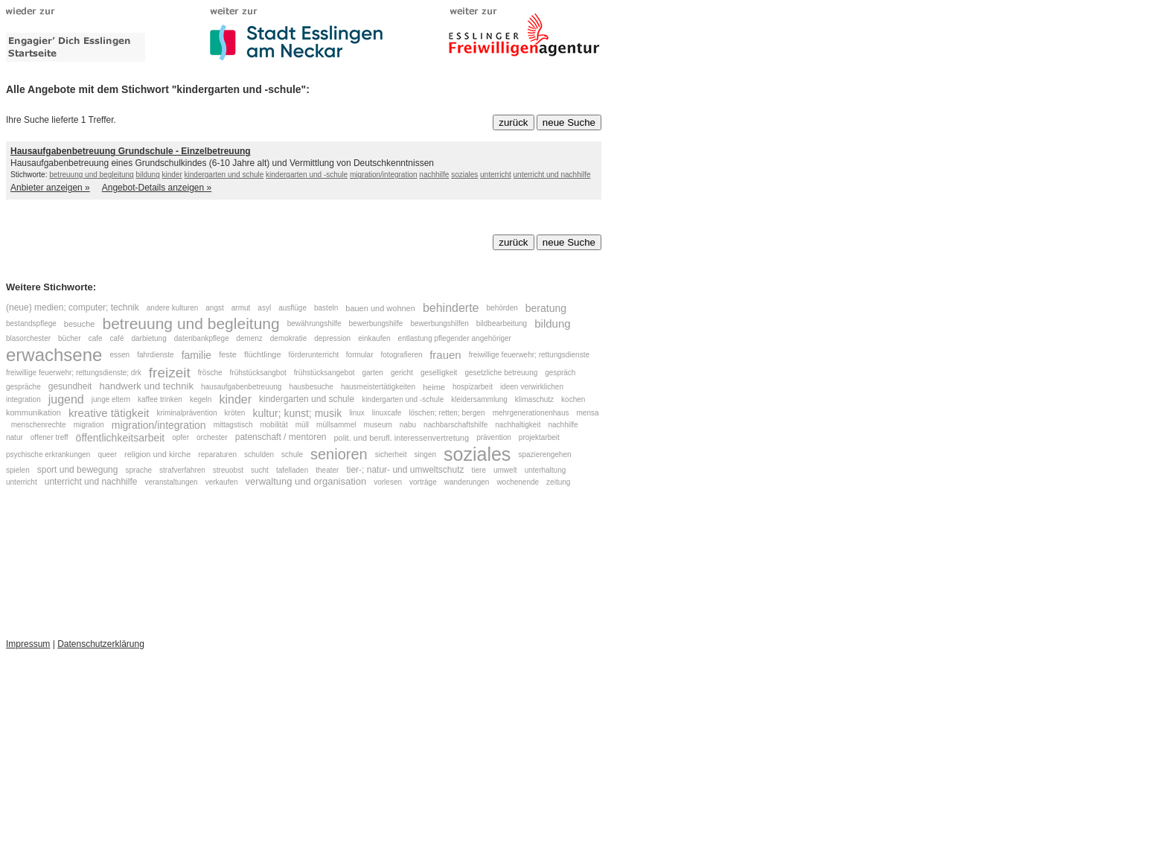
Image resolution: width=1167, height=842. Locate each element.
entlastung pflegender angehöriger (454, 338)
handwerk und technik (146, 386)
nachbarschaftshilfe (455, 425)
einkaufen (374, 338)
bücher (69, 338)
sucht (260, 470)
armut (241, 308)
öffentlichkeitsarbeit (120, 438)
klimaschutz (534, 399)
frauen (445, 354)
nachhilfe (434, 174)
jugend (66, 399)
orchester (212, 437)
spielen (18, 470)
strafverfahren (182, 470)
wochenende (517, 482)
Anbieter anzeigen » (50, 187)
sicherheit (391, 454)
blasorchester (28, 338)
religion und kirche (157, 454)
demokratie (288, 338)
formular (360, 355)
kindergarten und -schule (307, 174)
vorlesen (388, 482)
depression (332, 338)
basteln (326, 308)
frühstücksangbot (258, 373)
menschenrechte (38, 425)
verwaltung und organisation (306, 481)
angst (214, 308)
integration (23, 399)
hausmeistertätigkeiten (378, 387)
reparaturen (217, 454)
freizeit (170, 372)
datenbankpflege (202, 338)
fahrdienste (155, 355)
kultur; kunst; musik (297, 413)
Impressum (28, 644)
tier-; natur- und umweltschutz (405, 470)
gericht (402, 373)
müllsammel (336, 425)
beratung (545, 308)
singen (425, 454)
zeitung (558, 482)
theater (327, 470)
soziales (464, 174)
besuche (79, 323)
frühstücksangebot (324, 373)
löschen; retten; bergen (447, 413)
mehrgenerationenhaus (531, 413)
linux (357, 413)
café (117, 338)
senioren (339, 454)
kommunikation (33, 413)
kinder (172, 174)
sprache (138, 470)
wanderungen (467, 482)
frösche (210, 373)
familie (196, 355)
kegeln (200, 399)
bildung (147, 174)
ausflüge (292, 308)
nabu (408, 425)
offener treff (49, 437)
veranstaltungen (170, 482)
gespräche (23, 387)
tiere (479, 470)
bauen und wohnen (380, 308)
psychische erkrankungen (48, 454)
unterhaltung (545, 470)
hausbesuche (311, 387)
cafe (96, 338)
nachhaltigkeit (517, 425)
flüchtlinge (262, 354)
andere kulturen (173, 308)
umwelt (505, 470)
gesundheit (70, 386)
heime (434, 387)
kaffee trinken (160, 399)
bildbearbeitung (501, 323)
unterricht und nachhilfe (552, 174)
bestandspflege (31, 323)
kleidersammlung (479, 399)
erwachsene (54, 355)
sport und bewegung (77, 470)
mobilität (273, 425)
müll (302, 425)
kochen (573, 399)
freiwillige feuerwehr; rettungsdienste (529, 355)
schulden (259, 454)
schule (292, 454)
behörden (502, 308)
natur (14, 437)
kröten (235, 413)
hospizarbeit (473, 387)
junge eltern (111, 399)
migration (89, 425)
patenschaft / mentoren (281, 437)
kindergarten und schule (224, 174)
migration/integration (384, 174)
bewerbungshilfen (439, 323)
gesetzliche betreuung (500, 373)
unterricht (495, 174)
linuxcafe (386, 413)
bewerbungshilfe (376, 323)
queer (107, 454)
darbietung (148, 338)
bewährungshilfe (314, 323)
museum (377, 425)
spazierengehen (544, 454)
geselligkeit (439, 373)
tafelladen (292, 470)
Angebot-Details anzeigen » (156, 187)
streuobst (228, 470)
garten (372, 373)
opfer (180, 437)
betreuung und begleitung (91, 174)
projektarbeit (539, 437)
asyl (264, 308)
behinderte (451, 308)
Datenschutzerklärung (100, 644)
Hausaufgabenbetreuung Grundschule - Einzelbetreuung (130, 151)
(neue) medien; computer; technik (72, 307)
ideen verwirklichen (533, 387)
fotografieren (403, 355)
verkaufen (221, 482)
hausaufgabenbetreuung (241, 387)
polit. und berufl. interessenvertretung (402, 437)
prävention (493, 437)
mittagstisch (233, 425)
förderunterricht (315, 355)
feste (228, 354)
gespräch (560, 373)
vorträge (423, 482)
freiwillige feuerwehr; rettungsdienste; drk (73, 373)
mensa (588, 413)
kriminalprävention (186, 413)
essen (119, 355)
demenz (249, 338)
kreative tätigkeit (108, 412)
